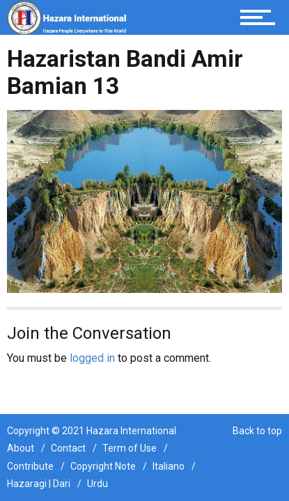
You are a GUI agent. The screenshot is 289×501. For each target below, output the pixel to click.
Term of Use (129, 448)
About (20, 448)
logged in (92, 358)
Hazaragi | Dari (38, 483)
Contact (68, 448)
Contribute (30, 466)
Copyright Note (103, 466)
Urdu (97, 483)
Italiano (169, 466)
